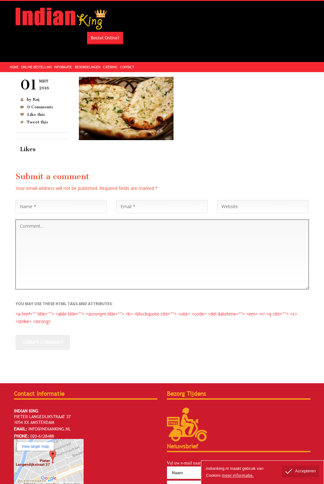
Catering (110, 67)
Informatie (63, 67)
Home (14, 67)
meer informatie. (238, 475)
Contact (127, 67)
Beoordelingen (87, 67)
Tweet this (37, 122)
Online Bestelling (36, 67)
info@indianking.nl (49, 429)
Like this (36, 114)
